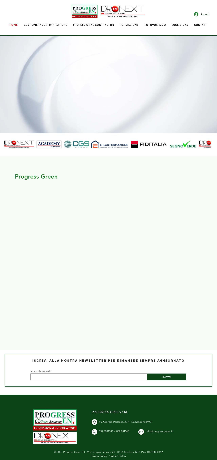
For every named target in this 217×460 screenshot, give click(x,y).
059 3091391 (106, 431)
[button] (129, 25)
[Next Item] (205, 144)
